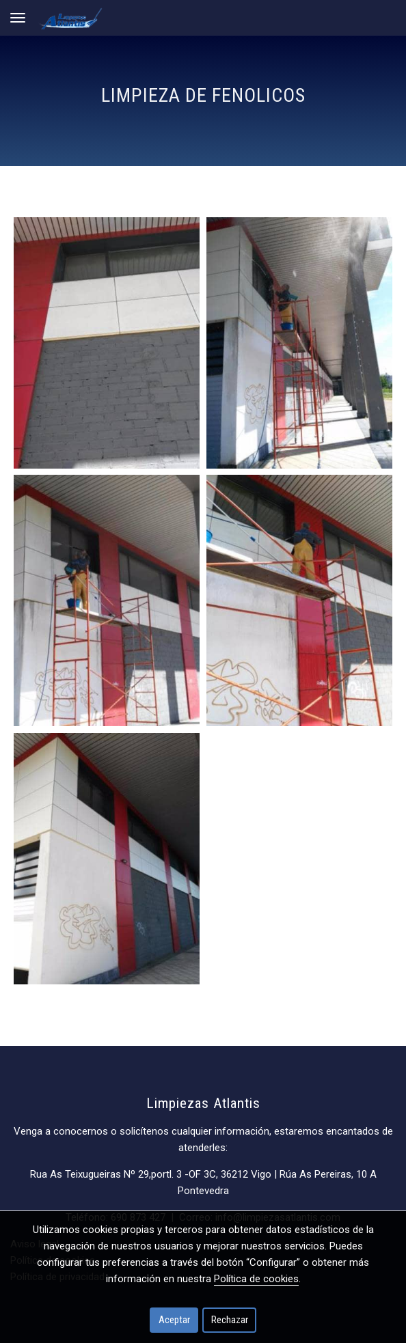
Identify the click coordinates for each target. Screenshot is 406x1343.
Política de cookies (256, 1279)
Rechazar (229, 1320)
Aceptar (174, 1320)
